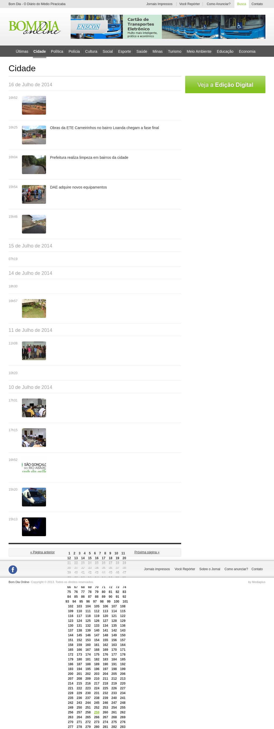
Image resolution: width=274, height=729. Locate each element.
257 (79, 712)
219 (114, 683)
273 (96, 722)
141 (105, 630)
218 (105, 683)
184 (114, 659)
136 (122, 625)
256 (70, 712)
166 (79, 650)
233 (114, 693)
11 (123, 553)
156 (114, 640)
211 (105, 679)
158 (70, 645)
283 (122, 727)
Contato (257, 4)
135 (114, 625)
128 (114, 621)
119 (96, 616)
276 (122, 722)
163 (114, 645)
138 (79, 630)
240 (114, 698)
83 (124, 592)
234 (122, 693)
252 (96, 707)
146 (88, 635)
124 (79, 621)
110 (79, 611)
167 (88, 650)
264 (79, 717)
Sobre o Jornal (209, 569)
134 (105, 625)
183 (105, 659)
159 (79, 645)
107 (114, 606)
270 (70, 722)
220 (122, 683)
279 (88, 727)
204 (105, 674)
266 (96, 717)
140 (96, 630)
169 (105, 650)
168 (96, 650)
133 (96, 625)
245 (96, 703)
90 (110, 597)
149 (114, 635)
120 (105, 616)
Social (107, 51)
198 (114, 669)
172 (70, 654)
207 (70, 679)
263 (70, 717)
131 (79, 625)
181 (88, 659)
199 (122, 669)
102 (70, 606)
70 (96, 587)
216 (88, 683)
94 (74, 601)
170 (114, 650)
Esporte (124, 51)
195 (88, 669)
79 (96, 592)
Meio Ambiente (199, 51)
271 (79, 722)
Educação (225, 51)
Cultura (91, 51)
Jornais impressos (157, 569)
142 (114, 630)
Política (57, 51)
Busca (241, 4)
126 (96, 621)
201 (79, 674)
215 (79, 683)
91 (117, 597)
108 (122, 606)
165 (70, 650)
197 (105, 669)
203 (96, 674)
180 (79, 659)
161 (96, 645)
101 (125, 601)
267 (105, 717)
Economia (247, 51)
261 (114, 712)
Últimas (22, 51)
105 (96, 606)
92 (124, 597)
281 (105, 727)
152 (79, 640)
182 (96, 659)
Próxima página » (147, 552)
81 (110, 592)
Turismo (174, 51)
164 (122, 645)
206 (122, 674)
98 (102, 601)
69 (90, 587)
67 (76, 587)
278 (79, 727)
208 (79, 679)
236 (79, 698)
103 (79, 606)
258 (88, 712)
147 (96, 635)
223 (88, 688)
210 (96, 679)
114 (114, 611)
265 (88, 717)
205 (114, 674)
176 (105, 654)
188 (88, 664)
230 (88, 693)
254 (114, 707)
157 (122, 640)
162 (105, 645)
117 (79, 616)
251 (88, 707)
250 (79, 707)
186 (70, 664)
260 (105, 712)
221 (70, 688)
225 (105, 688)
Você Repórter (189, 4)
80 (103, 592)
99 (109, 601)
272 (88, 722)
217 (96, 683)
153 (88, 640)
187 (79, 664)
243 (79, 703)
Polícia (74, 51)
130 (70, 625)
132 (88, 625)
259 (96, 712)
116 (70, 616)
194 (79, 669)
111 (88, 611)
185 (122, 659)
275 (114, 722)
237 (88, 698)
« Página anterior (42, 552)
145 (79, 635)
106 (105, 606)
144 (70, 635)
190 (105, 664)
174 (88, 654)
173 (79, 654)
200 (70, 674)
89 (103, 597)
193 (70, 669)
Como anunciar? (236, 569)
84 (69, 597)
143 (122, 630)
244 (88, 703)
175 (96, 654)
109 (70, 611)
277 (70, 727)
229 (79, 693)
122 (122, 616)
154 (96, 640)
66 (69, 587)
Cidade (39, 51)
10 (116, 553)
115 (122, 611)
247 (114, 703)
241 (122, 698)
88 (96, 597)
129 (122, 621)
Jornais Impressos (159, 4)
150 (122, 635)
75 (69, 592)
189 (96, 664)
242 (70, 703)
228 (70, 693)
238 (96, 698)
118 (88, 616)
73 (117, 587)
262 (122, 712)
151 (70, 640)
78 (90, 592)
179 (70, 659)
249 (70, 707)
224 (96, 688)
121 (114, 616)
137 (70, 630)
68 (83, 587)
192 (122, 664)
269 (122, 717)
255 (122, 707)
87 (90, 597)
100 (116, 601)
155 (105, 640)
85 (76, 597)
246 (105, 703)
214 (70, 683)
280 (96, 727)
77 (83, 592)
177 (114, 654)
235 (70, 698)
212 (114, 679)
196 (96, 669)
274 (105, 722)
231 (96, 693)
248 (122, 703)
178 (122, 654)
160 (88, 645)
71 (103, 587)
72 (110, 587)
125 (88, 621)
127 (105, 621)
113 (105, 611)
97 (95, 601)
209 (88, 679)
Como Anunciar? (219, 4)
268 (114, 717)
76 (76, 592)
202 (88, 674)
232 (105, 693)
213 (122, 679)
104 (88, 606)
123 (70, 621)
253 (105, 707)
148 (105, 635)
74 (124, 587)
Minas (157, 51)
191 (114, 664)
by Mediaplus (256, 582)
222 (79, 688)
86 (83, 597)
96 (88, 601)
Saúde (141, 51)
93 (67, 601)
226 (114, 688)
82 (117, 592)
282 (114, 727)
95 (81, 601)
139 (88, 630)
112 (96, 611)
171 (122, 650)
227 (122, 688)
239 (105, 698)
